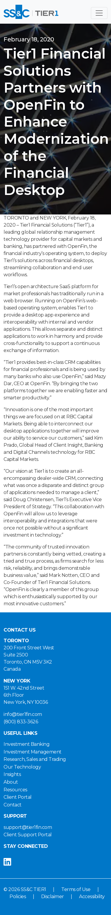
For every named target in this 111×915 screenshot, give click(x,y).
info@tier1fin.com (23, 714)
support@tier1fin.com (28, 827)
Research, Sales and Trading (35, 759)
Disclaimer (52, 896)
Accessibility (92, 896)
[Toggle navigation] (99, 13)
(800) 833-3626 (21, 721)
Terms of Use (75, 889)
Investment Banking (26, 744)
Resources (15, 790)
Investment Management (33, 752)
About (11, 782)
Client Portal (18, 797)
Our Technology (22, 767)
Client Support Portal (28, 834)
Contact (13, 805)
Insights (12, 774)
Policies (17, 896)
